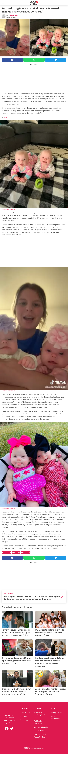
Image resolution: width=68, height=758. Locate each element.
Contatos (23, 716)
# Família (16, 552)
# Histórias (25, 552)
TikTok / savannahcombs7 (8, 209)
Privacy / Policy (56, 712)
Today (5, 117)
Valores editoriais (41, 727)
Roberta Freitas (13, 15)
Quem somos (25, 712)
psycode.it (24, 720)
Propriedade (39, 731)
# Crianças (6, 552)
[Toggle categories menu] (3, 2)
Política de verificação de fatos (40, 714)
